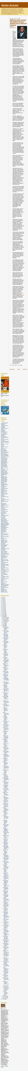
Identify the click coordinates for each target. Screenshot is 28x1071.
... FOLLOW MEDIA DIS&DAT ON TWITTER (4, 423)
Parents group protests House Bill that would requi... (6, 916)
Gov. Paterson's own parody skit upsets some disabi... (5, 937)
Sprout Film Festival (4, 567)
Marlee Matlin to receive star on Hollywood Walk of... (6, 628)
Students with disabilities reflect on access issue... (6, 686)
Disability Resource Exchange (4, 485)
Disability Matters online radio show (4, 480)
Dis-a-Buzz (3, 469)
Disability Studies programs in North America (4, 494)
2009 (3, 616)
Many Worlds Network (5, 523)
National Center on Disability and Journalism (4, 543)
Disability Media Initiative (4, 482)
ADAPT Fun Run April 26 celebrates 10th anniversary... (6, 952)
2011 (3, 614)
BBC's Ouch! (3, 449)
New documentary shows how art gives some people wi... (6, 989)
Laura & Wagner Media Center (4, 519)
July (4, 622)
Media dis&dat (9, 5)
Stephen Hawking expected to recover (6, 906)
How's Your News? (4, 509)
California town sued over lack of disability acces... (6, 748)
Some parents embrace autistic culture (6, 658)
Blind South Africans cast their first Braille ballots (6, 899)
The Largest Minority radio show (4, 572)
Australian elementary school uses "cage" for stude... (5, 763)
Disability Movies (4, 483)
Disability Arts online (4, 472)
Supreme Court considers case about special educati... (6, 683)
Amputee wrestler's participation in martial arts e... (6, 809)
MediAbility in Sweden (5, 524)
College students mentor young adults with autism (5, 642)
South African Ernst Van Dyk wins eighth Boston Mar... (6, 959)
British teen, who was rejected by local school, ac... (6, 979)
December (5, 617)
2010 (3, 615)
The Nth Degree (4, 573)
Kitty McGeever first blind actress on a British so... (5, 759)
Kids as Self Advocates (3, 517)
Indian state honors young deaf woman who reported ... (5, 817)
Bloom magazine (4, 450)
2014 (3, 610)
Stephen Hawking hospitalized (6, 986)
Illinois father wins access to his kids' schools (6, 726)
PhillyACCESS (3, 556)
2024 (3, 599)
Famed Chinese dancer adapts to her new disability (6, 944)
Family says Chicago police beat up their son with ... (6, 783)
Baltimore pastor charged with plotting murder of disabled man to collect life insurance (18, 22)
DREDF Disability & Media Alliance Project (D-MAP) (4, 463)
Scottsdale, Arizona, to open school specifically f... (6, 775)
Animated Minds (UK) (5, 441)
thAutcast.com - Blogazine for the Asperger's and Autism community (4, 590)
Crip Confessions (4, 460)
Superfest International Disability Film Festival (5, 569)
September (5, 620)
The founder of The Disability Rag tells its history (5, 972)
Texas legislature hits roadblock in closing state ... (6, 679)
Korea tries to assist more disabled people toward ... (6, 983)
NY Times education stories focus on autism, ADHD (5, 993)
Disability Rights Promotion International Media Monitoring (4, 488)
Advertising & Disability (3, 435)
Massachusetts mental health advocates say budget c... (6, 847)
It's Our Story (3, 516)
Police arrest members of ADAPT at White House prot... (5, 710)
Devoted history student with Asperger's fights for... (5, 892)
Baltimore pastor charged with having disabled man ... (5, 698)
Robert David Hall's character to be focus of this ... (6, 705)
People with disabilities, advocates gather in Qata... (5, 822)
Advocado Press (4, 436)
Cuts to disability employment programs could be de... (5, 786)
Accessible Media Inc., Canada (4, 432)
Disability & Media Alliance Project (4, 471)
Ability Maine (3, 430)
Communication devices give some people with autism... (5, 635)
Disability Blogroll (4, 473)
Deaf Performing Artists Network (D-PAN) (4, 467)
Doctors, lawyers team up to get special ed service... (6, 632)
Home (18, 369)
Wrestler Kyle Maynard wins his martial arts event (6, 729)
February (4, 996)
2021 (3, 602)
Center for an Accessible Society (4, 457)
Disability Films (3, 476)
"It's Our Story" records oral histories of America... (5, 840)
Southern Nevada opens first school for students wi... (6, 722)
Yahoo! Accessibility (4, 585)
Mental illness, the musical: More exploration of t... (6, 955)
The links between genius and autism (6, 920)
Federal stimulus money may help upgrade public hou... (5, 737)
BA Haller (4, 1008)
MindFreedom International (3, 530)
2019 (3, 605)
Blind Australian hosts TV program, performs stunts (5, 733)
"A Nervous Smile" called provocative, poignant (6, 745)
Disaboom (3, 498)
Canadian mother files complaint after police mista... (6, 859)
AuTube (2, 445)
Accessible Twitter (4, 433)
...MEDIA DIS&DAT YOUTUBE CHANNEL (4, 426)
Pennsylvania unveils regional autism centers (6, 885)
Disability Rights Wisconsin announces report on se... (5, 844)
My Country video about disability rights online (5, 534)
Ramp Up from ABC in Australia (4, 563)
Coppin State (20, 292)
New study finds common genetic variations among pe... (5, 651)
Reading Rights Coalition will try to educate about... (5, 889)
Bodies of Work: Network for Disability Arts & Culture (5, 452)
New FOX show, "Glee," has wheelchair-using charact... (6, 805)
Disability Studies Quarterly (4, 492)
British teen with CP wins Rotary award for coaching (6, 862)
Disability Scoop (4, 490)
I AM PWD (3, 510)
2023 (3, 600)
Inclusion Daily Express (3, 514)
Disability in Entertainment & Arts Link (4, 496)
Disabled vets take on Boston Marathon (6, 962)
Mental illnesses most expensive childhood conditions (5, 851)
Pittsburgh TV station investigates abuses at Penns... (5, 813)
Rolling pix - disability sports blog (5, 566)
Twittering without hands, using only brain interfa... (6, 826)
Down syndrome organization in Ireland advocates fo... (6, 923)
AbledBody (3, 431)
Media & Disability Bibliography (4, 526)
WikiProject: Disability (5, 584)
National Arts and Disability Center (4, 541)
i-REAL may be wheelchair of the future (5, 976)
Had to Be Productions (3, 508)
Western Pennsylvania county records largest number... (6, 714)
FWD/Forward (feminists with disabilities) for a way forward (5, 504)
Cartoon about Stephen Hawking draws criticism (6, 934)
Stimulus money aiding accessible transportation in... (5, 794)
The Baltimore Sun (13, 27)
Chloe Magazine (4, 458)
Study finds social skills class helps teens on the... (6, 690)
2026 (3, 597)
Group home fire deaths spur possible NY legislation (5, 881)
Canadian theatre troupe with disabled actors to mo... (6, 878)
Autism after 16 (3, 448)
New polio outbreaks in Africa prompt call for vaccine (6, 930)
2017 (3, 607)
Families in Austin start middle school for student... (6, 639)
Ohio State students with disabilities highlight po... (5, 829)
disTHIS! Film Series (4, 587)
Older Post (25, 369)
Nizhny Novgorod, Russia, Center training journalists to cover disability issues (5, 553)
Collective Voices (4, 459)
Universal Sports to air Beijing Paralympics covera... (5, 896)
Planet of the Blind (4, 559)
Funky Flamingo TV (4, 506)
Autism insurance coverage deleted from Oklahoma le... (6, 903)
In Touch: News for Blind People (4, 512)
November (5, 618)
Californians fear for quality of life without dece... (5, 655)
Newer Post (12, 369)
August (4, 621)
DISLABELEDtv (4, 461)
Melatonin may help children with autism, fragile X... (5, 913)
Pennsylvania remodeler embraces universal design (5, 718)
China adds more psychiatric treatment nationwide (6, 694)
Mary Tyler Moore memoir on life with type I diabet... (6, 948)
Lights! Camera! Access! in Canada (4, 522)
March (4, 995)
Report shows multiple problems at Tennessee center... (5, 741)
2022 (3, 601)
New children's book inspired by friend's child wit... (6, 965)
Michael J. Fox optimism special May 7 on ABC (5, 668)
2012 (3, 613)
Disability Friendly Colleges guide (4, 478)
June (4, 623)
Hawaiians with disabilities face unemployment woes (6, 756)
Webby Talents (3, 583)
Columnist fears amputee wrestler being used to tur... (6, 874)
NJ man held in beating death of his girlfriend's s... (5, 801)
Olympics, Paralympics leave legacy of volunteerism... (6, 855)
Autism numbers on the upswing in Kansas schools (6, 752)
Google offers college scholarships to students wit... (6, 866)
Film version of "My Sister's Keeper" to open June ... (5, 909)
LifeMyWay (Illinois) (4, 520)
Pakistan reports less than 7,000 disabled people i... (6, 833)
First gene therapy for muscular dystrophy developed (6, 926)
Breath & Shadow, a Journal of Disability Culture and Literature (5, 455)
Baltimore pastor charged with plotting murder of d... (6, 779)
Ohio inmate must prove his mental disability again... (6, 771)
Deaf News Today (4, 465)
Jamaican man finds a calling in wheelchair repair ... (5, 672)
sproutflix (2, 588)
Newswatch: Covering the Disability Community (5, 549)
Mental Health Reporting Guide (4, 529)
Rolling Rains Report (4, 564)
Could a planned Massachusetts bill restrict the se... (6, 767)
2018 (3, 606)
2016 (3, 608)
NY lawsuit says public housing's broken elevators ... (5, 870)
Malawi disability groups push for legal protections (5, 676)
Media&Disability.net (4, 527)
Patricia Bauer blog (4, 555)
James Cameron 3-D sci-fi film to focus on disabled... (6, 790)
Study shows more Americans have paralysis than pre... (6, 941)
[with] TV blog (3, 586)
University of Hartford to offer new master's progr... (5, 647)
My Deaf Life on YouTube (4, 539)
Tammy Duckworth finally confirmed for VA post (6, 836)
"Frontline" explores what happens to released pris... (6, 969)
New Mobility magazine (3, 547)
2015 (3, 609)
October (4, 619)
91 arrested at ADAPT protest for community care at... (6, 702)
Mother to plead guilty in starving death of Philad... (6, 665)
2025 (3, 598)
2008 (3, 999)
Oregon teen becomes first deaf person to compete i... (6, 798)
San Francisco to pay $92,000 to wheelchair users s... (6, 661)
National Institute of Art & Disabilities (4, 545)
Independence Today (5, 515)
